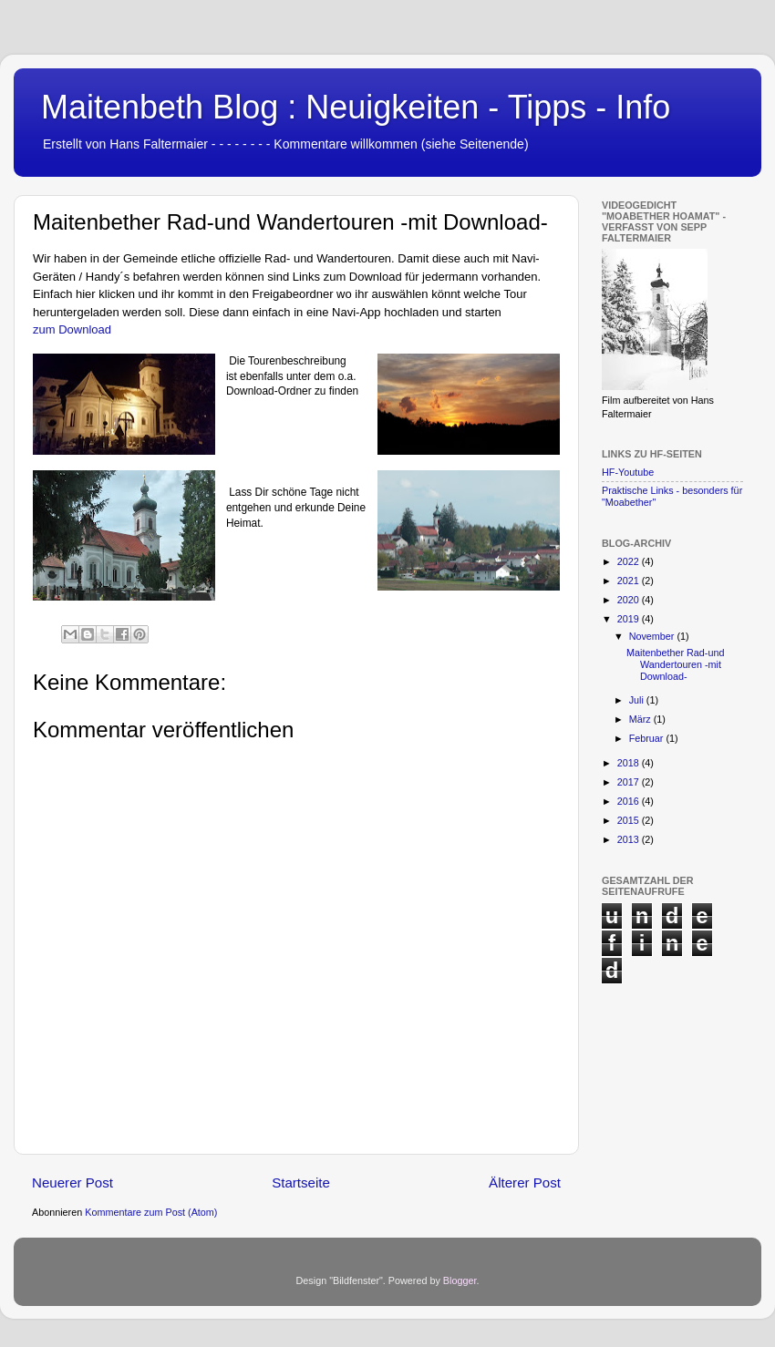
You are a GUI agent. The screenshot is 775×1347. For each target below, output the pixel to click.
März (641, 719)
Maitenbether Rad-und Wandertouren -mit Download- (675, 664)
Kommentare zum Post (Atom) (151, 1212)
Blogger (460, 1280)
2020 (629, 599)
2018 (629, 762)
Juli (637, 699)
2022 (629, 561)
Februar (647, 738)
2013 (629, 839)
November (653, 636)
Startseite (301, 1182)
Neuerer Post (72, 1182)
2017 (629, 781)
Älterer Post (525, 1182)
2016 (629, 801)
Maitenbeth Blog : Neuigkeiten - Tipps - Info (355, 107)
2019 (629, 618)
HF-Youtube (628, 472)
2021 (629, 580)
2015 (629, 820)
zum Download (72, 329)
